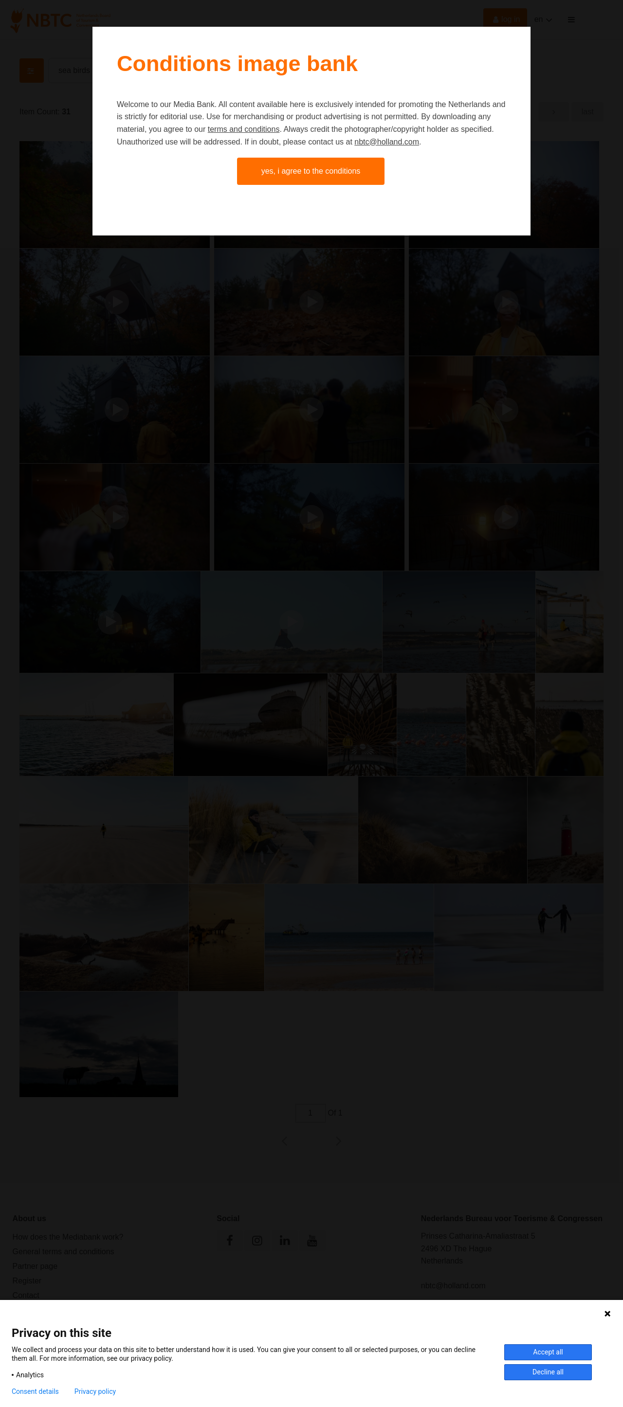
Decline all (548, 1372)
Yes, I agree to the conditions (311, 171)
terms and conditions (244, 129)
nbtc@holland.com (386, 142)
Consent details (35, 1391)
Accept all (548, 1352)
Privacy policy (95, 1391)
